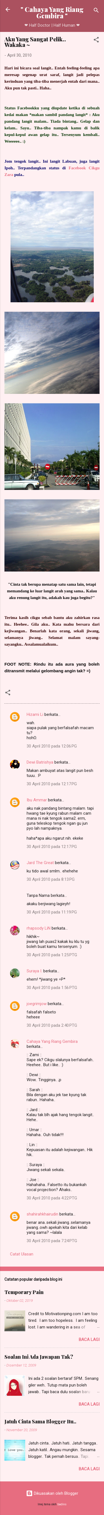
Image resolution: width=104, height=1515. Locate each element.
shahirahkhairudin (42, 1214)
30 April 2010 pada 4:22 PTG (52, 1198)
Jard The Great (40, 862)
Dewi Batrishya (40, 762)
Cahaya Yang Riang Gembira (52, 1041)
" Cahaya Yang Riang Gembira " (52, 12)
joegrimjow (37, 1003)
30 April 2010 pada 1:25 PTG (52, 954)
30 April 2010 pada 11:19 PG (52, 912)
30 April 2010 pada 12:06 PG (52, 746)
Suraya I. (34, 970)
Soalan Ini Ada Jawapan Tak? (38, 1356)
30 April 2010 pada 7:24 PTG (52, 1240)
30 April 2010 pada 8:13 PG (51, 879)
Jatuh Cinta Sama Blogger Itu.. (40, 1421)
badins (62, 1504)
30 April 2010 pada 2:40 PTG (52, 1025)
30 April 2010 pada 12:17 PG (52, 783)
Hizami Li (35, 714)
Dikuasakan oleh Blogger (52, 1493)
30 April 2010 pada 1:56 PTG (52, 987)
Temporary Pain (24, 1292)
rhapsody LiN (38, 928)
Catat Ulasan (21, 1254)
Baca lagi (89, 1339)
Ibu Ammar (37, 799)
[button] (96, 40)
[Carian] (96, 11)
